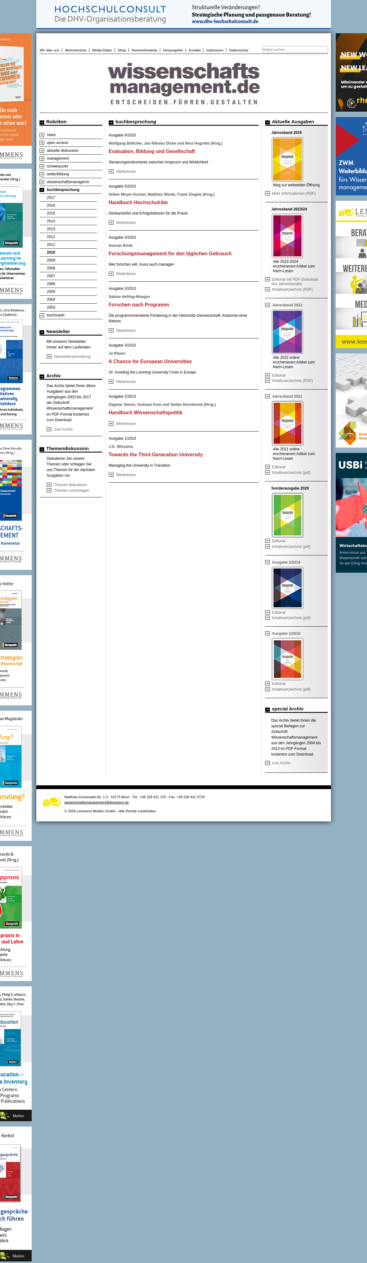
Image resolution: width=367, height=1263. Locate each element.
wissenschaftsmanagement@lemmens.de (97, 802)
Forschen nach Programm (139, 304)
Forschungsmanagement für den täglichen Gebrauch (170, 253)
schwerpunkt (57, 166)
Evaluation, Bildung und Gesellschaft (152, 151)
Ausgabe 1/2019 (286, 633)
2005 (51, 291)
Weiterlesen (126, 171)
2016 (51, 205)
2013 (51, 229)
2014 (51, 221)
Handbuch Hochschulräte (138, 202)
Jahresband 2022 (287, 305)
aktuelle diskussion (63, 150)
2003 (51, 307)
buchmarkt (56, 315)
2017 (51, 197)
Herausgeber (173, 50)
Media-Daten (102, 50)
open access (57, 143)
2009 (51, 260)
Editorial (279, 375)
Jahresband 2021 (287, 396)
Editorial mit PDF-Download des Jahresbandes (294, 281)
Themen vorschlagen (71, 490)
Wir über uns (50, 50)
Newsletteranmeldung (72, 356)
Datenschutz (239, 50)
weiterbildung (58, 174)
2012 (51, 237)
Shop (122, 50)
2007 (51, 276)
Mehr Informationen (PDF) (294, 193)
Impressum (214, 50)
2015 (51, 213)
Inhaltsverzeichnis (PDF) (292, 289)
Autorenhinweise (144, 50)
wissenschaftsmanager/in (68, 182)
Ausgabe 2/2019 (286, 562)
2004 (51, 299)
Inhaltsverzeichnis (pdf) (291, 472)
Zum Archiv (63, 429)
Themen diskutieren (70, 485)
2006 (51, 284)
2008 (51, 268)
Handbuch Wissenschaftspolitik (146, 412)
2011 (51, 244)
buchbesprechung (63, 190)
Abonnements (76, 50)
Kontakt (195, 50)
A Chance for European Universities (150, 361)
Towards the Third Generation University (156, 454)
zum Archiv (281, 763)
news (51, 135)
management (58, 158)
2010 (51, 252)
